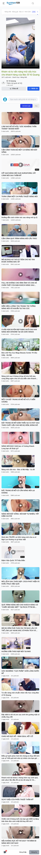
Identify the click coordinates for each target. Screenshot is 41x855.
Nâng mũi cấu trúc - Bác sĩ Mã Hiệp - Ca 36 (18, 469)
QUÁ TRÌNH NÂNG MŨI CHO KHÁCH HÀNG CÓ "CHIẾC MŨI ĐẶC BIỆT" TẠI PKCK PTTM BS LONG (20, 606)
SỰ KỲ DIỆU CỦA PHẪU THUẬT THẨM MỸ (17, 799)
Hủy (36, 106)
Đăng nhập (22, 852)
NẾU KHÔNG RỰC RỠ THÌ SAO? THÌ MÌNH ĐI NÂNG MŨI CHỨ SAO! (19, 842)
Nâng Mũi (8, 12)
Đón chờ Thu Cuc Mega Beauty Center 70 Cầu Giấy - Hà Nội (19, 354)
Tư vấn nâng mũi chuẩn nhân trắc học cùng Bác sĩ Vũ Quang (20, 694)
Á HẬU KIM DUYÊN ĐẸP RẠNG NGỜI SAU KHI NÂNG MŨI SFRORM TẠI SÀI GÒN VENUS (19, 331)
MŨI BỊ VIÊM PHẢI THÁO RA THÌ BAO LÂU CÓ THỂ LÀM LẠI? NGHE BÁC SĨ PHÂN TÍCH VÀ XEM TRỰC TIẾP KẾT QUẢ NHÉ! (19, 629)
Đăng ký (34, 852)
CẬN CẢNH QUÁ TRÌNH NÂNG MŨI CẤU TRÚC (19, 238)
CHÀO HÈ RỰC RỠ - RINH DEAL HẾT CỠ (17, 736)
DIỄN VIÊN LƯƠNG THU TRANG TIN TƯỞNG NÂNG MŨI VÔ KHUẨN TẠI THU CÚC (19, 307)
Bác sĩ (21, 12)
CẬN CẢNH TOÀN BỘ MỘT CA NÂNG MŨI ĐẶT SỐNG (19, 151)
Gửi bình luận (26, 106)
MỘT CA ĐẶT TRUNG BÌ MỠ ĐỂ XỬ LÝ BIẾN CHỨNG (18, 401)
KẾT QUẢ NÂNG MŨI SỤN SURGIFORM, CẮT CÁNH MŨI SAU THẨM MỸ (19, 174)
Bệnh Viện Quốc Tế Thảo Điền (13, 560)
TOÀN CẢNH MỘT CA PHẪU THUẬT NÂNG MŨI (20, 196)
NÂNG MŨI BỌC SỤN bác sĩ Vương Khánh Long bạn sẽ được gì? (18, 447)
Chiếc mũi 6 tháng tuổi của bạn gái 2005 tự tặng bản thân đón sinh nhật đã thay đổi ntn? (20, 820)
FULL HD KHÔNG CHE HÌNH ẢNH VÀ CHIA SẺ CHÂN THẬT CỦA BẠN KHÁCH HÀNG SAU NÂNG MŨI (19, 284)
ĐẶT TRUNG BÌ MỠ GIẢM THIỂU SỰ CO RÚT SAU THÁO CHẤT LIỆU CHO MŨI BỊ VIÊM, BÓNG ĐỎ (20, 424)
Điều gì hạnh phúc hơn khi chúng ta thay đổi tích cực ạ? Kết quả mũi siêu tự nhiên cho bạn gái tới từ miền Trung (20, 757)
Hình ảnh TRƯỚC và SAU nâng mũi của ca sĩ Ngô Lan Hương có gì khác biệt (19, 538)
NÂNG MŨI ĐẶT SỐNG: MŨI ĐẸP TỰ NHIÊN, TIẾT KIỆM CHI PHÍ (20, 515)
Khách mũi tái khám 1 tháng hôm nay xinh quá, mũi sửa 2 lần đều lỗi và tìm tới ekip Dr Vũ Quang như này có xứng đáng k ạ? (20, 779)
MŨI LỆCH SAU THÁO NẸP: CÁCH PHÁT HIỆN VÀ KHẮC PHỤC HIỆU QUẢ (20, 583)
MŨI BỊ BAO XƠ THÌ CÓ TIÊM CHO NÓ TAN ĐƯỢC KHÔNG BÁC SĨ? (18, 261)
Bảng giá (15, 12)
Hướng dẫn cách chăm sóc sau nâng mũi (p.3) (19, 217)
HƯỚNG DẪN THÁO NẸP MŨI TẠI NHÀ (16, 651)
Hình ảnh (30, 12)
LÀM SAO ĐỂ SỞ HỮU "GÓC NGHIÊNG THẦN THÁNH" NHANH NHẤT (19, 128)
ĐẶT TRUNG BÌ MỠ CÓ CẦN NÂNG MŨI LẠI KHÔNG (18, 492)
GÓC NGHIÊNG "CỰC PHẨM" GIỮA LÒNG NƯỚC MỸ (20, 672)
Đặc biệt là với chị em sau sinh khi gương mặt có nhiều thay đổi (20, 716)
